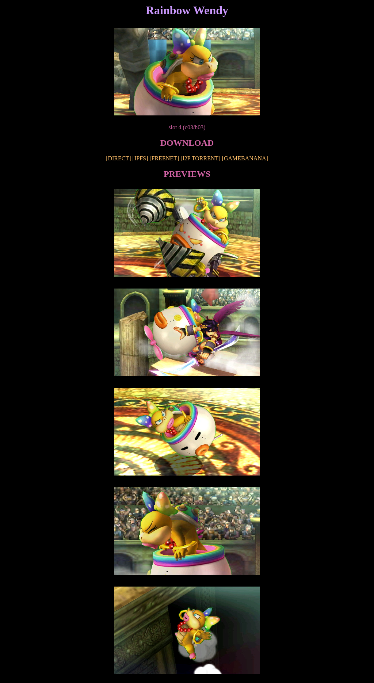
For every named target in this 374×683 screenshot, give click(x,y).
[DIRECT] (118, 158)
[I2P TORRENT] (200, 158)
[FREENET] (164, 158)
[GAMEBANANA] (245, 158)
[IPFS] (140, 158)
